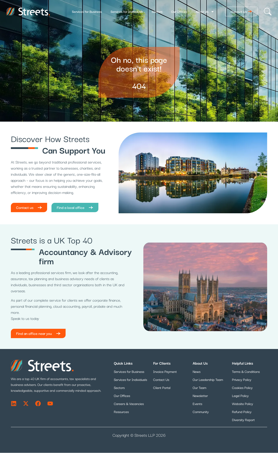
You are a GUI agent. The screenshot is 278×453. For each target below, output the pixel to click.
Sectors (157, 11)
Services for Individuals (127, 11)
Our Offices (179, 11)
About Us (205, 12)
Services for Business (87, 11)
